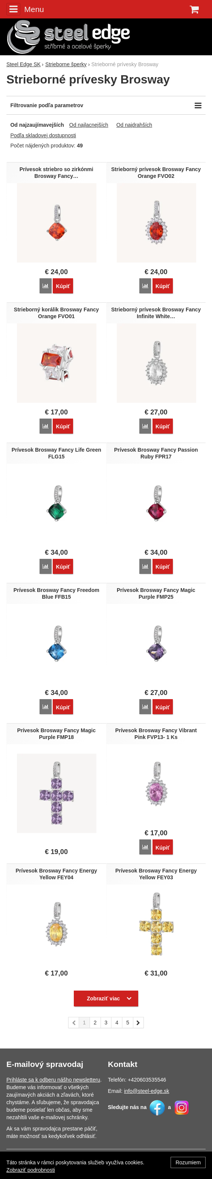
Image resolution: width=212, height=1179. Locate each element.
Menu (25, 9)
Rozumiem (188, 1162)
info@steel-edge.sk (146, 1091)
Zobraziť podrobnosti (30, 1170)
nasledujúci (138, 1024)
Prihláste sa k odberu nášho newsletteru (53, 1080)
